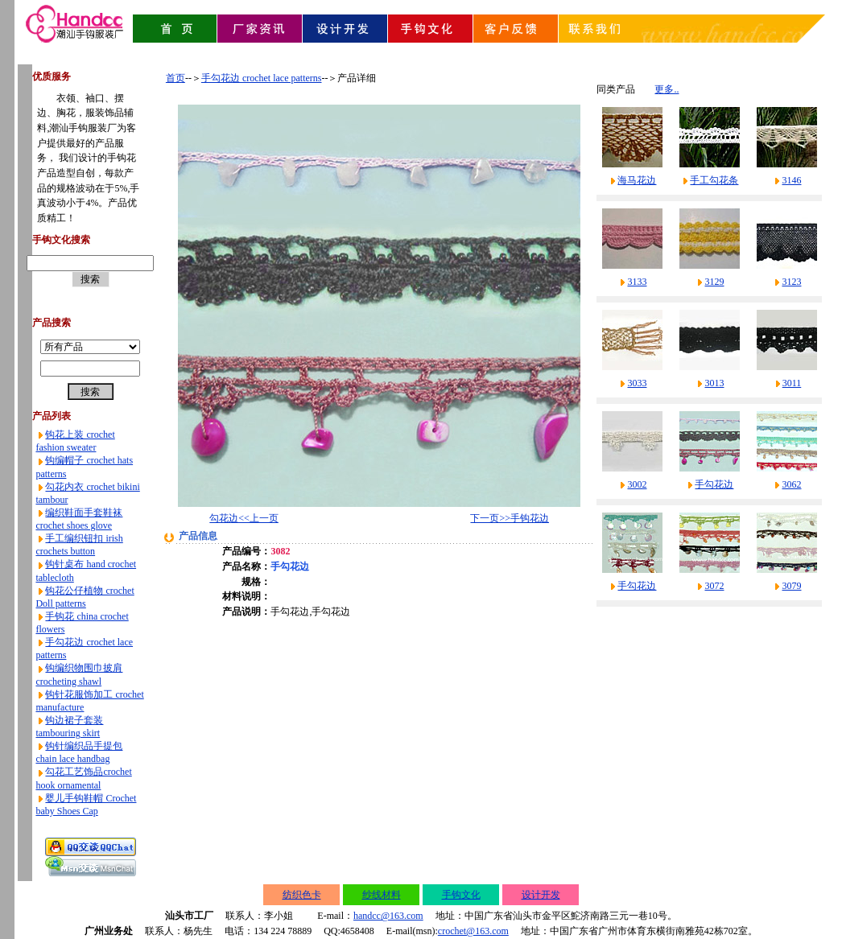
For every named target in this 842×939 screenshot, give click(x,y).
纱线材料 (381, 894)
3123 (791, 281)
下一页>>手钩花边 (509, 518)
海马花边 (636, 180)
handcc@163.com (388, 915)
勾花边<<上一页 (244, 518)
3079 (791, 585)
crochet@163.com (473, 931)
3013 (714, 383)
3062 (791, 484)
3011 (792, 383)
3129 (714, 281)
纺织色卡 (302, 894)
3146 (791, 180)
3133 (636, 281)
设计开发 (541, 894)
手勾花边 (714, 484)
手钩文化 (461, 894)
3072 (714, 585)
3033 (636, 383)
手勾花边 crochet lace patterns (261, 78)
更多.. (666, 89)
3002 (636, 484)
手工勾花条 (714, 180)
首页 (175, 78)
